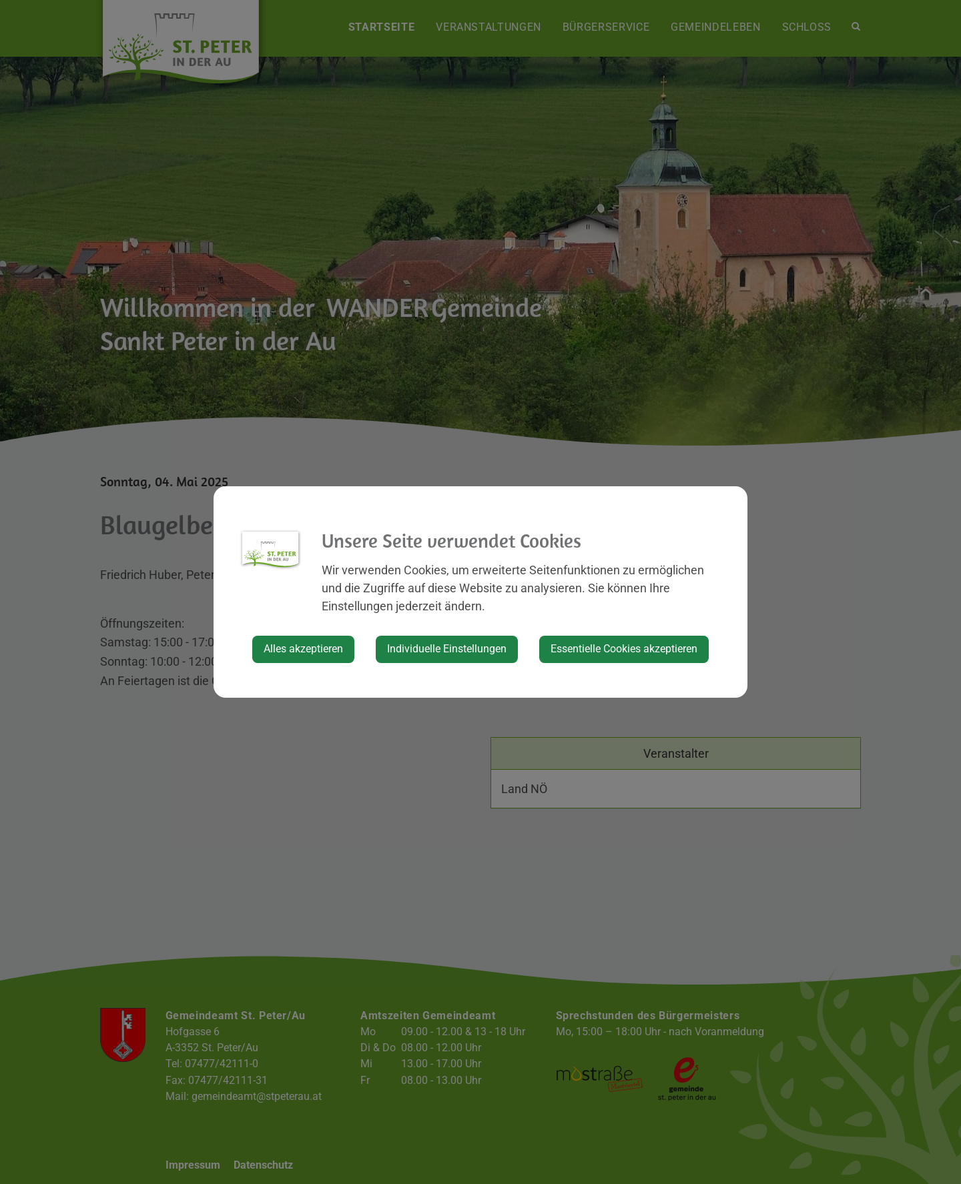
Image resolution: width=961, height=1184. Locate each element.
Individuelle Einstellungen (447, 648)
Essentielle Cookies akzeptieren (624, 648)
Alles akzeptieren (303, 648)
